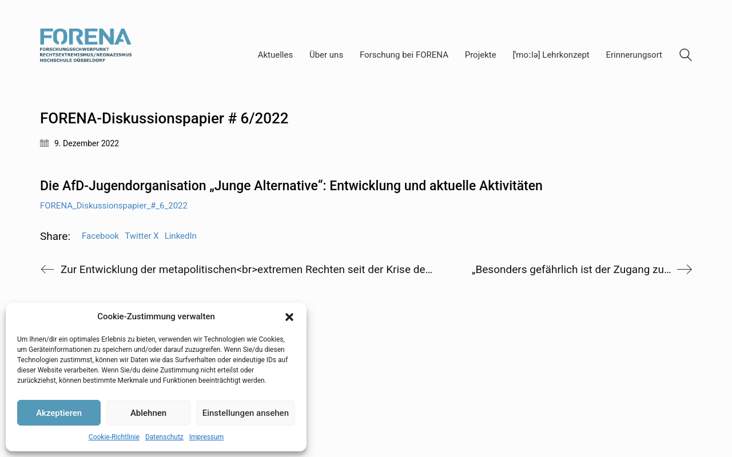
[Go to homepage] (86, 55)
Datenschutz (164, 437)
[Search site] (685, 57)
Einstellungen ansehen (245, 413)
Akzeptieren (59, 413)
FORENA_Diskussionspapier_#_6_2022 (114, 206)
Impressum (206, 437)
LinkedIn (181, 236)
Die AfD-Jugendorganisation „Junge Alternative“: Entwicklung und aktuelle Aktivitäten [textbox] (291, 186)
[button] (289, 317)
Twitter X (141, 236)
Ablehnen (148, 413)
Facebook (100, 236)
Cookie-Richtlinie (114, 437)
